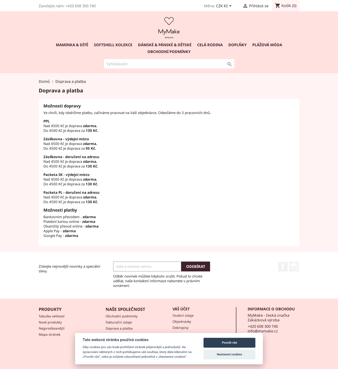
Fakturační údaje (119, 322)
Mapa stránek (49, 334)
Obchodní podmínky (169, 51)
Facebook (283, 266)
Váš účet (181, 309)
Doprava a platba (119, 328)
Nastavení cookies (229, 354)
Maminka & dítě (72, 44)
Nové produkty (50, 322)
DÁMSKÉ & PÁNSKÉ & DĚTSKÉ (165, 44)
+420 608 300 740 (263, 326)
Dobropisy (180, 327)
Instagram (294, 266)
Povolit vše (229, 342)
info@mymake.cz (263, 331)
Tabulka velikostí (52, 316)
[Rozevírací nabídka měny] (224, 6)
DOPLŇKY (237, 44)
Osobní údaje (183, 315)
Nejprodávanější (52, 328)
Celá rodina (210, 44)
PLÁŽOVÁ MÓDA (267, 44)
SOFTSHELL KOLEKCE (113, 44)
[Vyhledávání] (169, 63)
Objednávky (182, 321)
